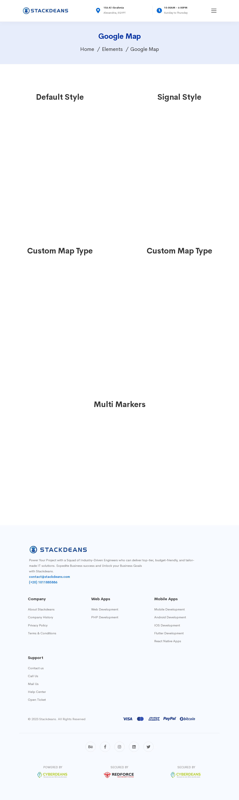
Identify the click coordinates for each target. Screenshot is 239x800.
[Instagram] (119, 747)
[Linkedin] (134, 747)
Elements (112, 49)
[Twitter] (148, 747)
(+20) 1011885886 (43, 582)
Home (87, 49)
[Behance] (90, 747)
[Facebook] (105, 747)
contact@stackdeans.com (49, 577)
